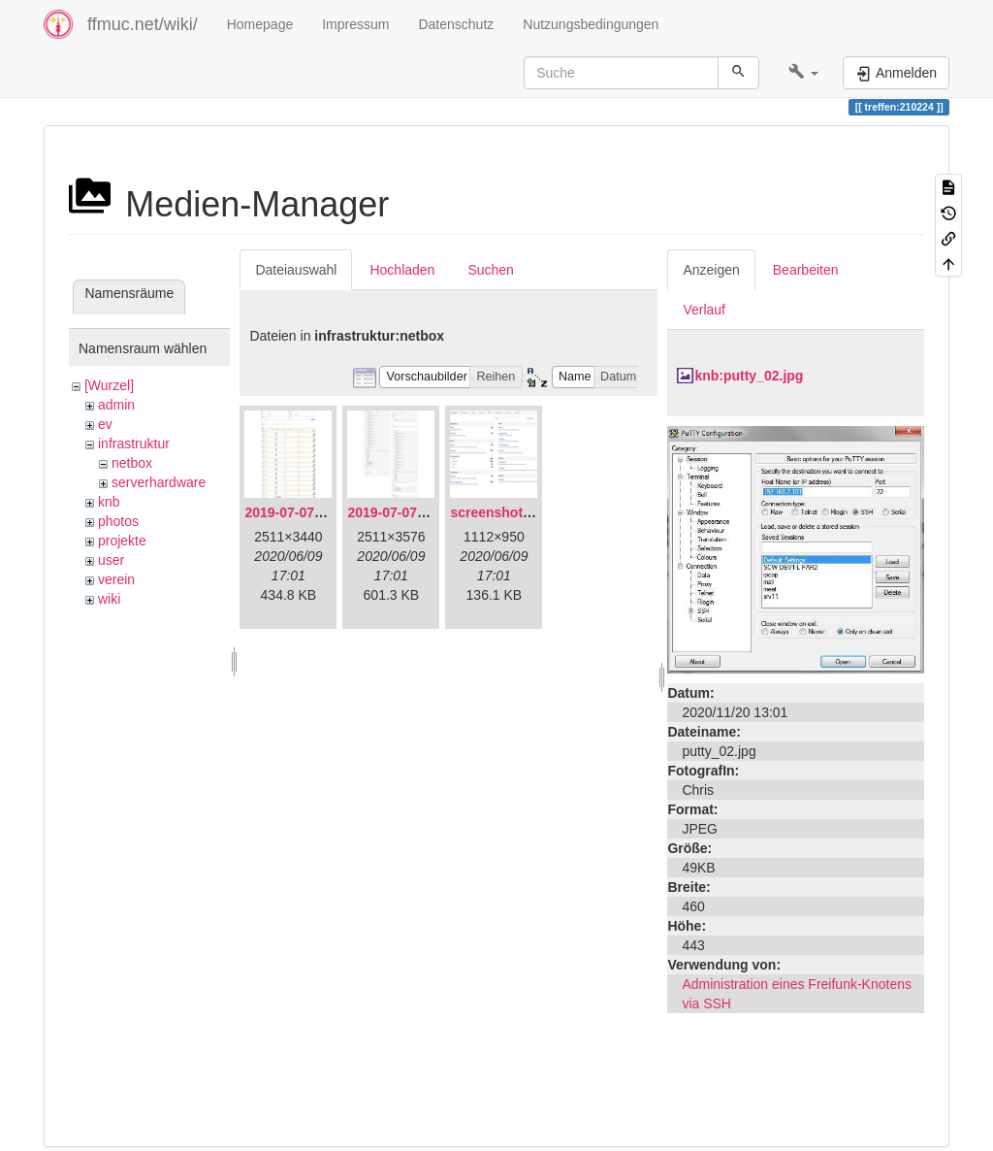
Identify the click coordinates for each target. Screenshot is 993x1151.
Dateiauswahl (295, 270)
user (111, 560)
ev (105, 424)
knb (109, 502)
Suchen (490, 270)
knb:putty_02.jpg (748, 375)
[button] (803, 73)
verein (116, 579)
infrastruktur (134, 443)
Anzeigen (711, 270)
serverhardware (159, 482)
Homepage (260, 24)
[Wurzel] (109, 385)
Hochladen (401, 270)
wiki (109, 599)
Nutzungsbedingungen (590, 24)
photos (118, 521)
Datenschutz (456, 24)
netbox (132, 463)
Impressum (355, 24)
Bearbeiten (806, 270)
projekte (122, 540)
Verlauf (704, 309)
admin (116, 404)
